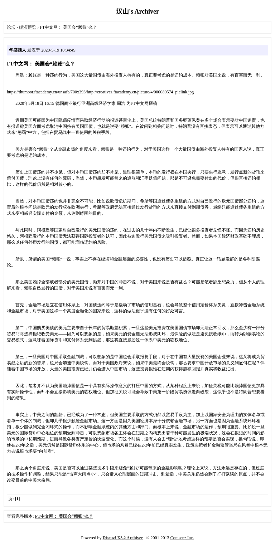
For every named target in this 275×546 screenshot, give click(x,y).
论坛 (11, 27)
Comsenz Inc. (182, 537)
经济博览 (27, 27)
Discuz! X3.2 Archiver (123, 537)
